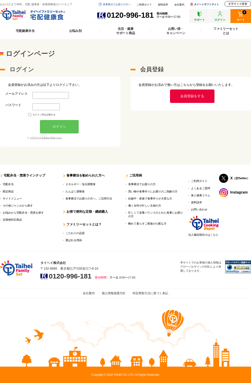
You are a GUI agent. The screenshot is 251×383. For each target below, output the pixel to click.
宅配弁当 (8, 184)
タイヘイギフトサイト (206, 4)
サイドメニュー (12, 198)
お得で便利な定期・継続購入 (87, 211)
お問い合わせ (199, 209)
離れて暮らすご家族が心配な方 (147, 223)
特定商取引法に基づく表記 (150, 293)
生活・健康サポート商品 (125, 31)
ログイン (59, 126)
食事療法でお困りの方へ (117, 4)
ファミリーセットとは (225, 31)
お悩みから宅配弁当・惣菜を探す (23, 212)
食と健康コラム (200, 195)
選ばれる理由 (73, 240)
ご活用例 (135, 175)
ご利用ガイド (144, 4)
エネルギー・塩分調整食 (80, 184)
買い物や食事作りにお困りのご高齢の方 (153, 191)
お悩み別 (75, 31)
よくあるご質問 (200, 188)
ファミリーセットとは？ (84, 224)
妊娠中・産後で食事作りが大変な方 (150, 198)
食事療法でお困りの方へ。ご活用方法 (88, 198)
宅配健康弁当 (25, 31)
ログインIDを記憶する (44, 114)
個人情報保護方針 (114, 293)
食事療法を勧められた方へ (85, 175)
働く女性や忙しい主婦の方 (144, 205)
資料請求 (163, 4)
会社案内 (179, 4)
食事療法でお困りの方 (142, 184)
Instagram (239, 192)
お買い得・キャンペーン (175, 31)
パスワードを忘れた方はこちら (46, 137)
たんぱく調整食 (75, 191)
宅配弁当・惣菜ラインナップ (24, 175)
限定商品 (8, 191)
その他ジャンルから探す (18, 205)
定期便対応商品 (12, 219)
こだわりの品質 (75, 233)
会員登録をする (192, 96)
